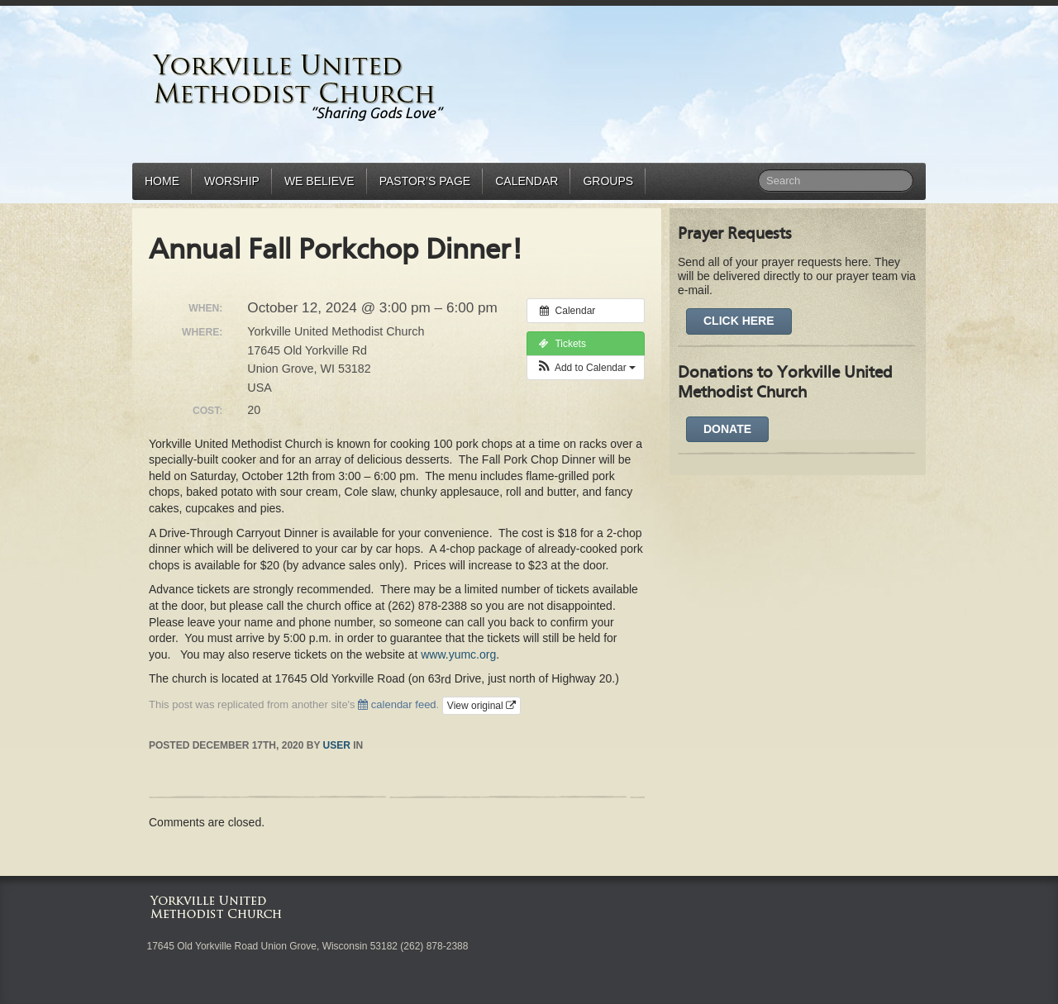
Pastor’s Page (424, 181)
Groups (608, 181)
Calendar (526, 181)
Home (162, 181)
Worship (232, 181)
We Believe (319, 181)
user (336, 745)
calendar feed (397, 704)
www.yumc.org (458, 654)
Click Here (738, 320)
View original (481, 705)
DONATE (727, 428)
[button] (585, 367)
